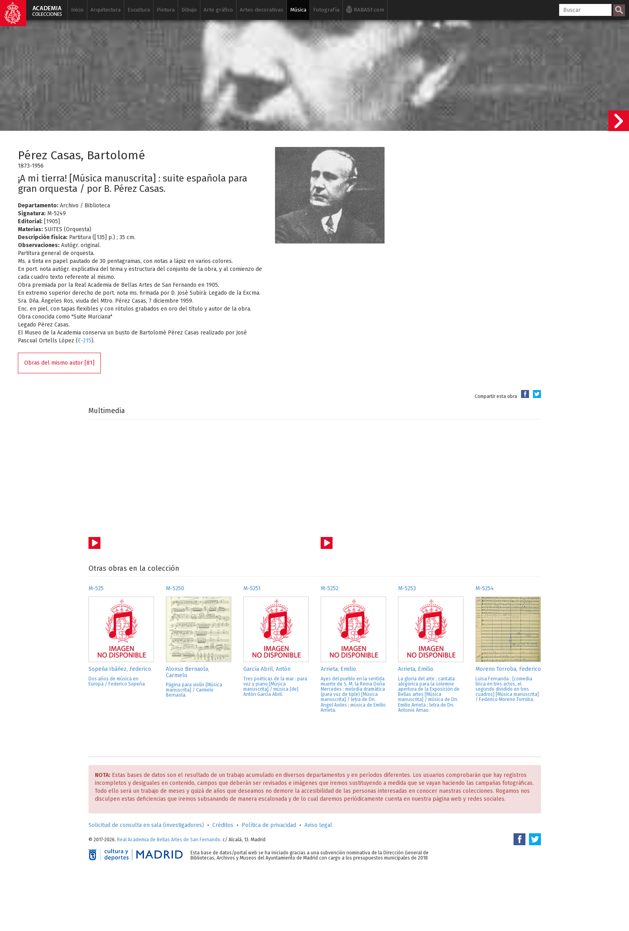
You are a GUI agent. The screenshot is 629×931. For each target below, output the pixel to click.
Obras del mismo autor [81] (59, 362)
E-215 (84, 340)
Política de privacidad (269, 825)
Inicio (77, 9)
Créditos (222, 825)
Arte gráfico (218, 9)
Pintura (166, 9)
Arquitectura (105, 9)
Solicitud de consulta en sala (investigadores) (146, 825)
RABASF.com (365, 9)
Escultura (138, 9)
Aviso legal (318, 825)
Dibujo (189, 9)
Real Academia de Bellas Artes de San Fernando (168, 839)
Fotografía (326, 9)
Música (298, 9)
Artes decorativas (261, 9)
